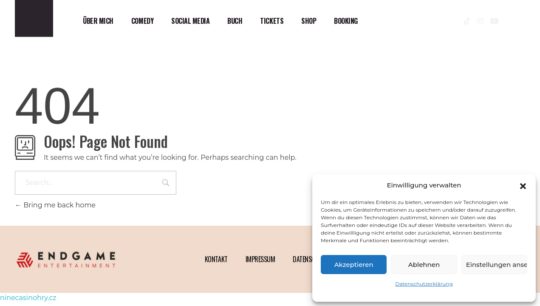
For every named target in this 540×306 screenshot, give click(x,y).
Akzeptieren (353, 265)
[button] (523, 185)
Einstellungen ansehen (496, 265)
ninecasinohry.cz (28, 298)
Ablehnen (424, 265)
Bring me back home (55, 205)
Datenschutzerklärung (423, 283)
